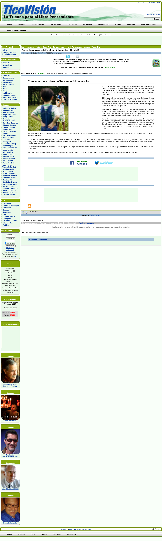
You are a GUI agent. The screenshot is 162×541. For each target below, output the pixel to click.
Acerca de (142, 2)
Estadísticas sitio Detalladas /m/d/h (9, 53)
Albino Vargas (8, 110)
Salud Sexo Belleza (10, 97)
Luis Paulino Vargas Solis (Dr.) (9, 166)
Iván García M (8, 152)
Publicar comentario (86, 223)
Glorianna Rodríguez (6, 141)
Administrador (95, 215)
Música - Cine (8, 223)
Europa (5, 91)
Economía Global (9, 95)
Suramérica (7, 82)
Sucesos (6, 67)
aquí (14, 256)
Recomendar (88, 529)
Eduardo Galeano (9, 125)
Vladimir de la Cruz (10, 193)
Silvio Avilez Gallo (10, 184)
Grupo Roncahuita (10, 148)
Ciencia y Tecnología (11, 206)
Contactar (151, 2)
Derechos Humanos (10, 123)
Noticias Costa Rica (43, 47)
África (5, 89)
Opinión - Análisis (9, 195)
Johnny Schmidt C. (10, 159)
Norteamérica (8, 80)
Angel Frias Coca (9, 115)
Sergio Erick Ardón (10, 182)
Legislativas (7, 65)
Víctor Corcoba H (9, 190)
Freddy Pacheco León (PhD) (8, 128)
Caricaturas (7, 203)
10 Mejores (7, 219)
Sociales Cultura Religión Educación (10, 187)
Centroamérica (8, 78)
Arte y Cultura (8, 117)
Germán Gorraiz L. (10, 135)
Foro (4, 214)
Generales (7, 63)
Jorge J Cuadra (9, 154)
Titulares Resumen (10, 99)
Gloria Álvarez (8, 137)
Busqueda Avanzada (153, 14)
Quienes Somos (9, 216)
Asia (4, 87)
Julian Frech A (8, 163)
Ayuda (158, 2)
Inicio (5, 50)
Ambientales (7, 93)
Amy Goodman (8, 112)
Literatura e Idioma (10, 221)
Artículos (30, 47)
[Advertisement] (38, 40)
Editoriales (7, 208)
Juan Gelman (8, 161)
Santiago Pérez (8, 180)
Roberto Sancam (9, 178)
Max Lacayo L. (8, 169)
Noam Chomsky (9, 173)
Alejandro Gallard (9, 108)
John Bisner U (8, 156)
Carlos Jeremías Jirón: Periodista (8, 120)
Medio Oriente (8, 84)
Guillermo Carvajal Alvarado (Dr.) (9, 145)
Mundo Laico (8, 171)
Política (6, 225)
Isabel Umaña (8, 150)
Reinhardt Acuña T (10, 176)
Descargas (7, 212)
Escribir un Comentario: (38, 239)
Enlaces (6, 210)
